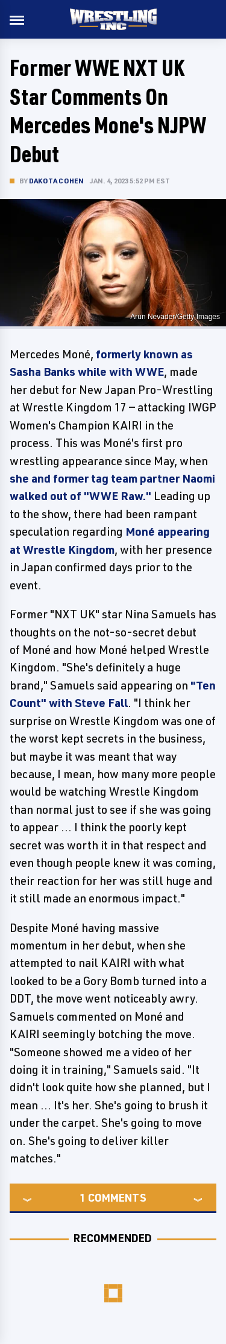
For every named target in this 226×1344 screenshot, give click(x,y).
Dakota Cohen (56, 180)
